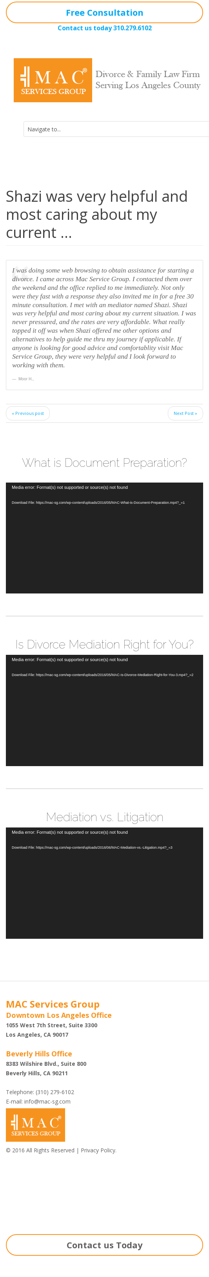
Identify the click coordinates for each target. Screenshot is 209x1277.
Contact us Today (105, 1245)
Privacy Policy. (98, 1150)
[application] (104, 538)
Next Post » (185, 413)
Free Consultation (105, 12)
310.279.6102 (132, 28)
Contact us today (85, 28)
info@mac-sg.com (47, 1101)
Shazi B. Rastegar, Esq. (41, 1192)
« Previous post (28, 413)
